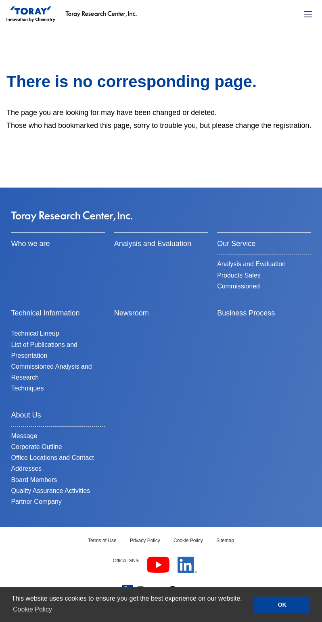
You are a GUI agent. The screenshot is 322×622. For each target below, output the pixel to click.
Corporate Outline (36, 446)
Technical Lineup (35, 333)
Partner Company (36, 501)
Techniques (27, 388)
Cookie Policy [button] (32, 609)
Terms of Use (102, 540)
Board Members (34, 479)
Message (24, 435)
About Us (26, 415)
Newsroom (131, 313)
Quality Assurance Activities (50, 490)
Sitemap (225, 540)
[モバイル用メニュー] (308, 14)
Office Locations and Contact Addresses (52, 463)
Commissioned (238, 286)
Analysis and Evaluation (152, 244)
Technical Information (45, 313)
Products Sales (239, 275)
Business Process (246, 313)
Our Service (236, 244)
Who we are (30, 244)
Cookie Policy (188, 540)
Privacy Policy (145, 540)
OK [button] (282, 604)
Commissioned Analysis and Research (51, 372)
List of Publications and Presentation (44, 350)
